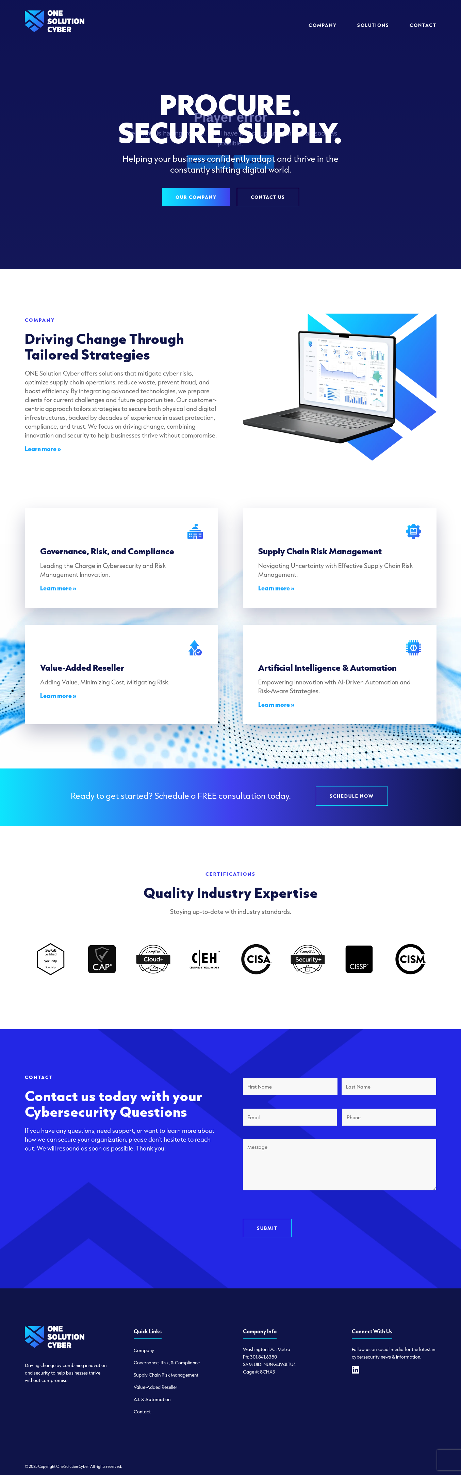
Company (144, 1350)
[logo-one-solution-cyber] (54, 25)
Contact (142, 1412)
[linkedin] (355, 1370)
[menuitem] (322, 25)
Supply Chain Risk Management (166, 1375)
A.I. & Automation (152, 1399)
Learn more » (43, 449)
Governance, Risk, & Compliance (167, 1363)
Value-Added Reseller (155, 1387)
